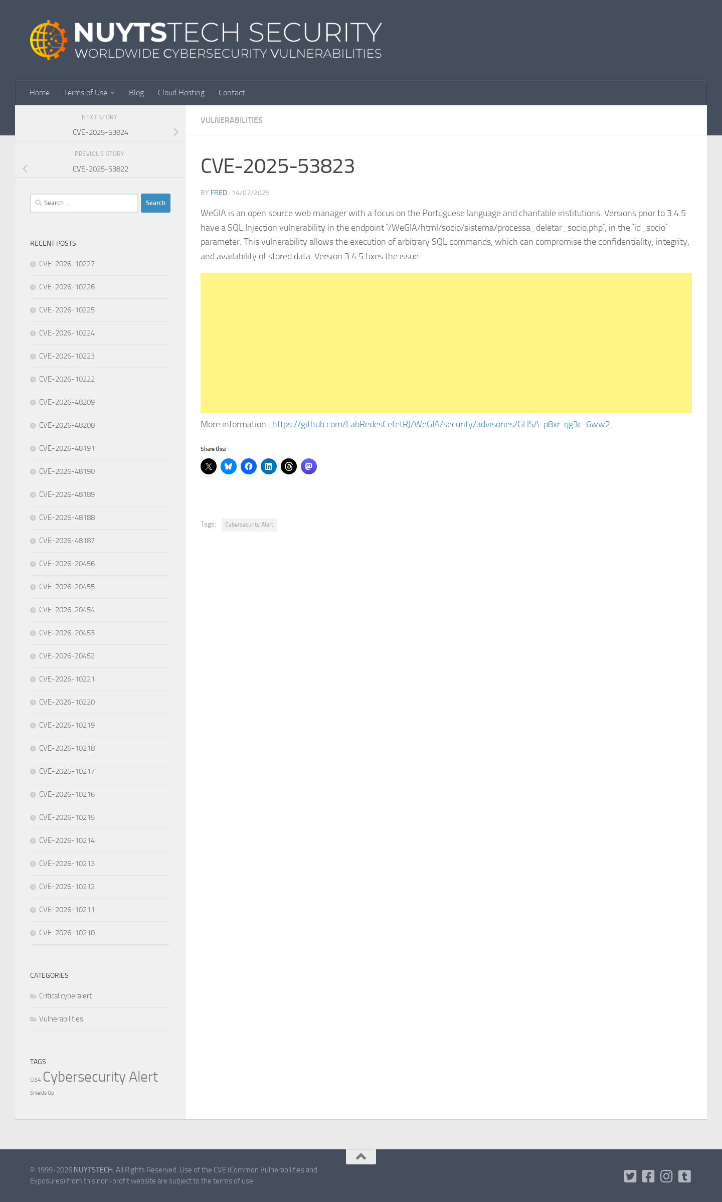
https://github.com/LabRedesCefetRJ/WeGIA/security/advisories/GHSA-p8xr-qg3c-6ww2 (441, 424)
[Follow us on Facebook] (649, 1176)
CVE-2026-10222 (67, 379)
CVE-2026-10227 (67, 263)
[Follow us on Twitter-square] (631, 1176)
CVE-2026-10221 (67, 678)
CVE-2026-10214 (67, 840)
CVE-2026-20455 (67, 586)
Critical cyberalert (65, 995)
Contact (232, 92)
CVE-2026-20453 (67, 632)
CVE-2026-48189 (67, 494)
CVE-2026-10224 (67, 332)
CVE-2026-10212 (67, 886)
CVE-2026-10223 (67, 356)
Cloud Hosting (181, 92)
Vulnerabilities (232, 120)
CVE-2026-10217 (67, 771)
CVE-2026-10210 (67, 932)
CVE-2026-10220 (67, 702)
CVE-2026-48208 (67, 425)
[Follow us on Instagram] (667, 1176)
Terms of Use (85, 92)
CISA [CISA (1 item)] (35, 1080)
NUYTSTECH (93, 1169)
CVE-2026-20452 (67, 655)
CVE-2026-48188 (67, 517)
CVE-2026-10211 (67, 909)
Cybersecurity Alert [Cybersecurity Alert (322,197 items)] (100, 1077)
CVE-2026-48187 (67, 540)
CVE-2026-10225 (67, 309)
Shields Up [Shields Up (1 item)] (42, 1093)
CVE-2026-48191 (67, 448)
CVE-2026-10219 (67, 725)
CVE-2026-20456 (67, 563)
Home (40, 92)
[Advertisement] (446, 343)
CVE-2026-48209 (67, 402)
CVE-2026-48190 (67, 471)
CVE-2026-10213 (67, 863)
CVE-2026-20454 (67, 609)
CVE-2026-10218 (67, 748)
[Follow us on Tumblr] (685, 1176)
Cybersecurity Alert (249, 524)
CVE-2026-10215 (67, 817)
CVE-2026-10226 (67, 286)
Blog (136, 92)
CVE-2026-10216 (67, 794)
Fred (219, 193)
